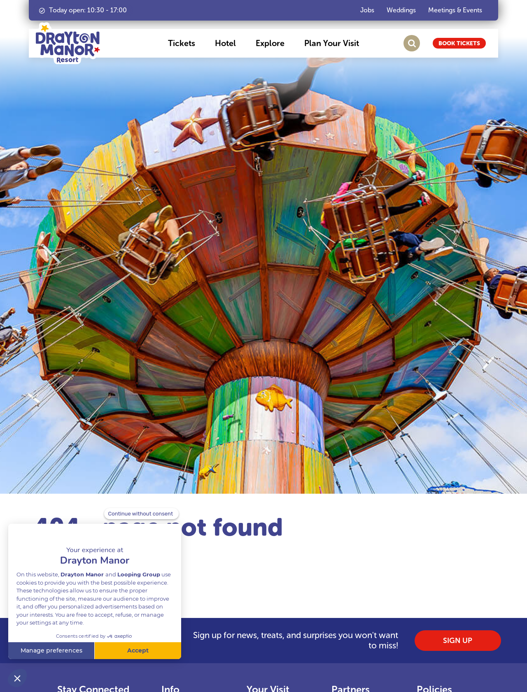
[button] (181, 43)
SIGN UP (457, 640)
